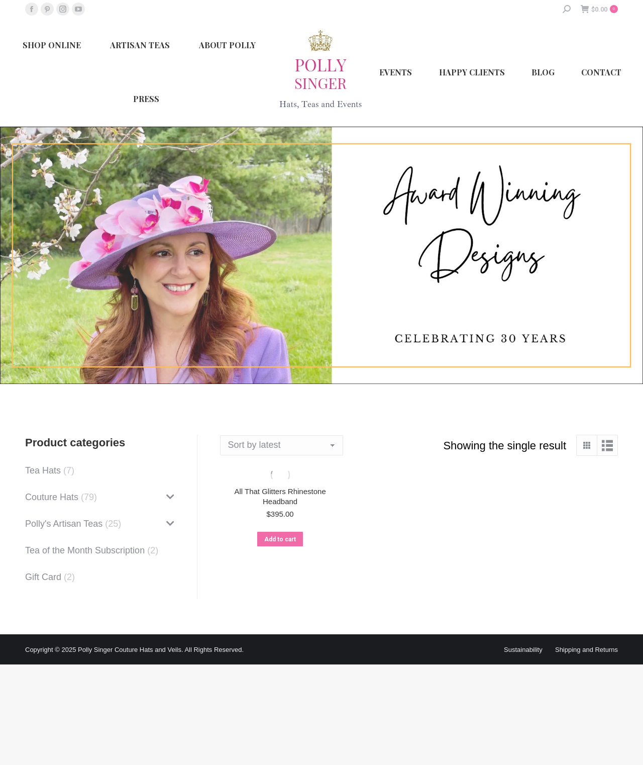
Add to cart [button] (280, 539)
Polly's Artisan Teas (63, 524)
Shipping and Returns (586, 649)
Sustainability (523, 649)
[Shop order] (281, 445)
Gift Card (43, 577)
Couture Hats (51, 497)
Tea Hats (43, 470)
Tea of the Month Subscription (85, 550)
